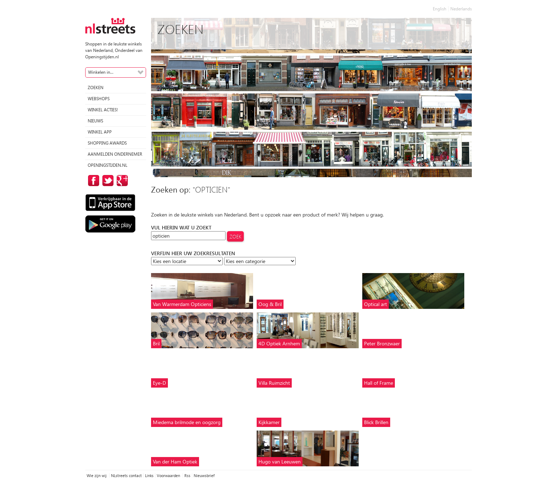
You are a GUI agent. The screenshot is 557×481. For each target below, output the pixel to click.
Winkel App (100, 132)
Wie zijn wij (97, 475)
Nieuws (95, 120)
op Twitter (107, 180)
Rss (187, 475)
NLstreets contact (126, 475)
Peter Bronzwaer (382, 343)
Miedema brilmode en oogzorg (187, 422)
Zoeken (95, 87)
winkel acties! (103, 109)
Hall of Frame (378, 382)
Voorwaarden (169, 475)
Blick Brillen (376, 422)
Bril (156, 343)
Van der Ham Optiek (175, 461)
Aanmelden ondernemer (115, 154)
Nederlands (461, 8)
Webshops (99, 98)
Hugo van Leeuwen (279, 461)
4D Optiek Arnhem (279, 343)
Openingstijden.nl (107, 165)
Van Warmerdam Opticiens (182, 304)
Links (149, 475)
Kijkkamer (269, 422)
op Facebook (92, 180)
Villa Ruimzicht (274, 382)
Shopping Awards (107, 143)
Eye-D (159, 382)
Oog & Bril (270, 304)
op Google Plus (121, 180)
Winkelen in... (100, 72)
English (439, 8)
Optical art (375, 304)
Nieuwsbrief (204, 475)
